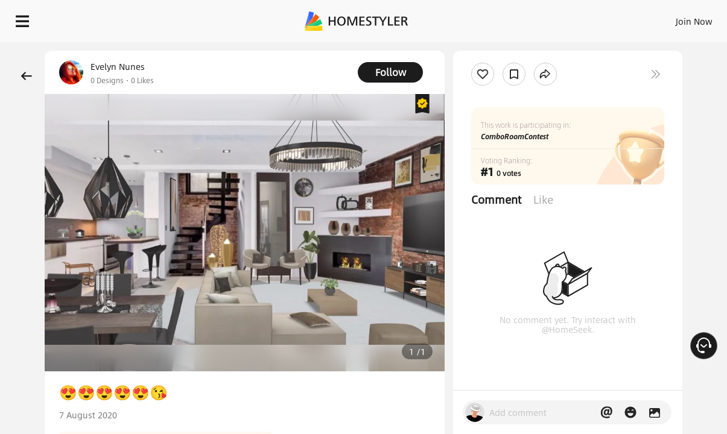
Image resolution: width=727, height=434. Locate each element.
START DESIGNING (667, 18)
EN (590, 18)
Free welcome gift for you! (479, 48)
